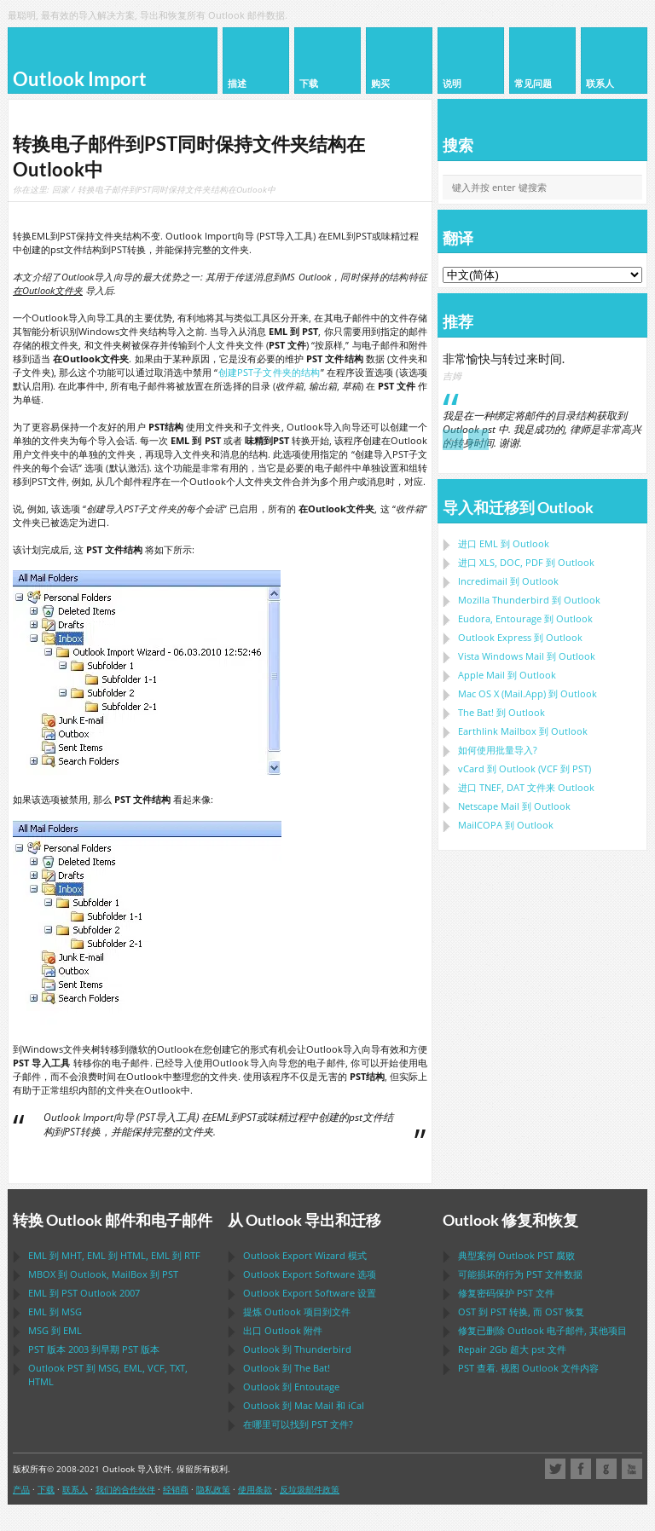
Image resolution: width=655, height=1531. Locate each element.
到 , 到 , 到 (114, 1255)
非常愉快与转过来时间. (504, 358)
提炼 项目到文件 (297, 1311)
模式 (305, 1255)
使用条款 (255, 1489)
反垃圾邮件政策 (309, 1489)
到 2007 (84, 1292)
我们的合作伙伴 (125, 1489)
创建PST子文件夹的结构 (268, 372)
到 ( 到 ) (524, 768)
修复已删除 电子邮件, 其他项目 (542, 1330)
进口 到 (503, 543)
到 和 (303, 1405)
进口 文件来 (526, 787)
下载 (46, 1489)
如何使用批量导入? (497, 749)
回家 (60, 189)
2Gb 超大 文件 (512, 1349)
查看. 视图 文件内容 (528, 1367)
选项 (309, 1274)
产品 (21, 1489)
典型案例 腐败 (516, 1255)
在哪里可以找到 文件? (298, 1424)
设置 (309, 1292)
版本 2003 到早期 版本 (93, 1349)
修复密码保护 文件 (506, 1292)
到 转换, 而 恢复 (521, 1311)
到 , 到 (103, 1274)
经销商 (175, 1489)
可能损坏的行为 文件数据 (520, 1274)
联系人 (75, 1489)
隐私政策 (213, 1489)
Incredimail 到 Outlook (508, 581)
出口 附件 (282, 1330)
